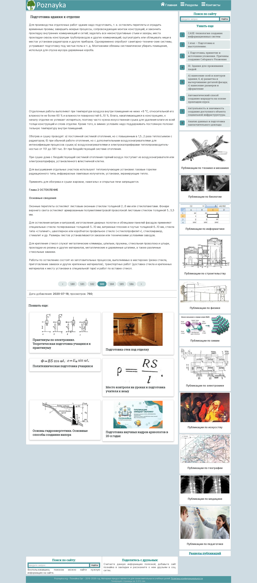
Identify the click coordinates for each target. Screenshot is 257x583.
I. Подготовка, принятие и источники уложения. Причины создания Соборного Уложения (208, 56)
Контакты (213, 5)
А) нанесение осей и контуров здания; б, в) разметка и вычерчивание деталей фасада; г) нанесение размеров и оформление (207, 82)
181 (82, 283)
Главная (171, 5)
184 (112, 283)
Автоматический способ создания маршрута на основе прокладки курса (207, 98)
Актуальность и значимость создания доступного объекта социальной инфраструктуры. (207, 111)
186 (131, 283)
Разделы (191, 5)
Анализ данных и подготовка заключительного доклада (206, 123)
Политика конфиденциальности (187, 578)
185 (121, 283)
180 (72, 283)
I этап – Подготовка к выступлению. (201, 44)
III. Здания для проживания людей (205, 67)
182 (92, 283)
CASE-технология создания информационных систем (205, 35)
